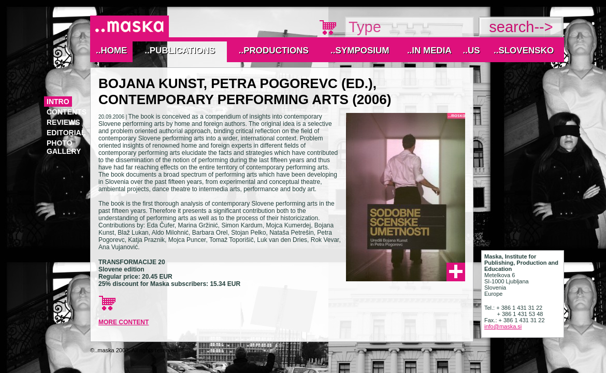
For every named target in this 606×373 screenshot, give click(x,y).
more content (123, 322)
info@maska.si (503, 326)
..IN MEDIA (429, 50)
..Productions (274, 50)
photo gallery (64, 147)
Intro (58, 101)
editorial (66, 132)
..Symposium (359, 50)
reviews (63, 122)
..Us (471, 50)
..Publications (180, 50)
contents (66, 112)
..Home (111, 50)
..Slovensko (524, 50)
